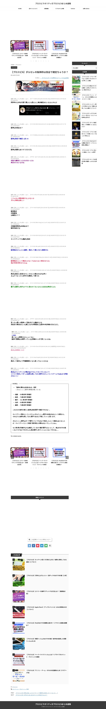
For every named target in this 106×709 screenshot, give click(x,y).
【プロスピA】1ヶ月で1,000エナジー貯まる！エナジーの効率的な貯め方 (89, 115)
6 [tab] (43, 61)
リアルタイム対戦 (59, 8)
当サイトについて (33, 8)
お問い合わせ (86, 8)
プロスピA (14, 687)
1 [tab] (31, 61)
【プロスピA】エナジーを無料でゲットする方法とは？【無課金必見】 (20, 55)
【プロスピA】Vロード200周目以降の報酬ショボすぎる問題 (89, 161)
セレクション (15, 689)
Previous (12, 50)
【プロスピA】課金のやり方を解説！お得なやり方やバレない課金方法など (89, 88)
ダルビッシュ (22, 689)
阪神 (27, 689)
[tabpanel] (20, 49)
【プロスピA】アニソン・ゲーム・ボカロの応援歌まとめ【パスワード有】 (89, 97)
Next (67, 50)
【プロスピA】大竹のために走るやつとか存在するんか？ (31, 695)
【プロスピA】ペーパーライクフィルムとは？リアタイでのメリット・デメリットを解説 (40, 55)
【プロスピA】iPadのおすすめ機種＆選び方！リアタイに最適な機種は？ (59, 55)
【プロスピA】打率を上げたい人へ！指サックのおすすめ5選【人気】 (46, 575)
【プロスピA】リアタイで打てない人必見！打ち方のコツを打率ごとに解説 (89, 78)
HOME (20, 8)
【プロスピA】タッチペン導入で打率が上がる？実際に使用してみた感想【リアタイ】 (89, 106)
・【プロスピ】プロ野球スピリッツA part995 (54, 78)
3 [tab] (36, 61)
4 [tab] (38, 61)
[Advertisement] (40, 25)
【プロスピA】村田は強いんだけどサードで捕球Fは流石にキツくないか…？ (36, 693)
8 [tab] (48, 61)
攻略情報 (46, 8)
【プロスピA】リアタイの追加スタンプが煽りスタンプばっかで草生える (89, 133)
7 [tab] (46, 61)
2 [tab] (33, 61)
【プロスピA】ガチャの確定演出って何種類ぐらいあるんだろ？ (89, 124)
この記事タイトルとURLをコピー (40, 539)
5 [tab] (41, 61)
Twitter (73, 8)
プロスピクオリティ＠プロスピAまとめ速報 (53, 3)
